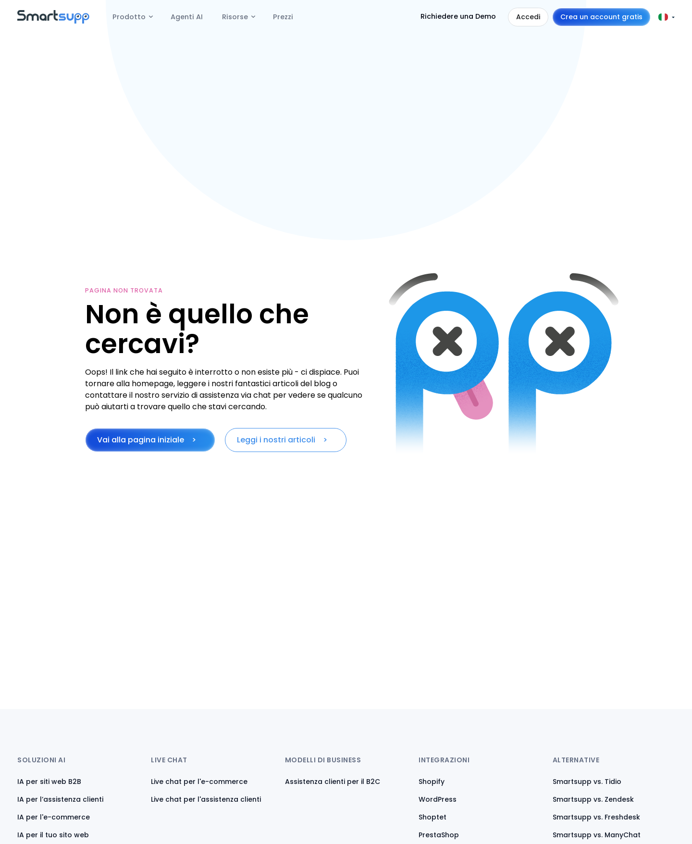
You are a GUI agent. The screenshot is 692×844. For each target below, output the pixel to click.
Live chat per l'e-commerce (199, 781)
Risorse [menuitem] (235, 17)
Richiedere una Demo (458, 16)
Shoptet (432, 817)
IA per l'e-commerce (53, 817)
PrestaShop (439, 835)
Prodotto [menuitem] (129, 17)
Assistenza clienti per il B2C (332, 781)
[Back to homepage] (53, 20)
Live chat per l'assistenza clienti (206, 799)
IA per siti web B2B (49, 781)
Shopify (432, 781)
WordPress (438, 799)
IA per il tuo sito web (53, 835)
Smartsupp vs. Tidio (587, 781)
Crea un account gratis (601, 17)
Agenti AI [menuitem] (187, 17)
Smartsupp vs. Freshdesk (596, 817)
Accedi (528, 17)
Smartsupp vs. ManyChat (597, 835)
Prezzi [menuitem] (283, 17)
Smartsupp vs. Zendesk (593, 799)
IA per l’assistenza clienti (60, 799)
